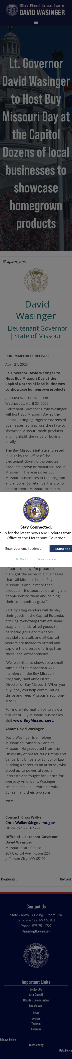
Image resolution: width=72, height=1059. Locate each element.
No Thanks (22, 559)
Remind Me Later (47, 559)
